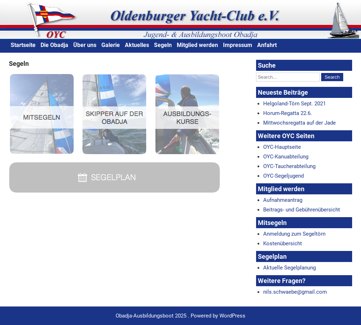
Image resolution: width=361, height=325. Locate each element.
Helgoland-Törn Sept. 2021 (294, 103)
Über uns (84, 45)
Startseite (23, 45)
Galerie (110, 45)
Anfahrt (267, 45)
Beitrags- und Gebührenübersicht (301, 209)
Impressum (237, 45)
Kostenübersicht (282, 243)
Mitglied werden (197, 45)
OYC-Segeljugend (283, 176)
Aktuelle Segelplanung (289, 267)
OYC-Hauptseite (282, 147)
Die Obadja (54, 45)
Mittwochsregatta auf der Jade (299, 123)
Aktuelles (137, 45)
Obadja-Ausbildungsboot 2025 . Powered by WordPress (180, 316)
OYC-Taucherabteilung (289, 166)
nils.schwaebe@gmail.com (295, 292)
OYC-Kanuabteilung (285, 156)
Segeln (163, 45)
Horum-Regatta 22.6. (287, 113)
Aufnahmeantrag (282, 200)
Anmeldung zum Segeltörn (294, 234)
